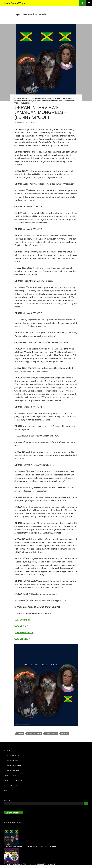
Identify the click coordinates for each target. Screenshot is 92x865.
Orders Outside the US (13, 780)
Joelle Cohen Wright (15, 3)
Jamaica (20, 733)
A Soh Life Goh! (13, 770)
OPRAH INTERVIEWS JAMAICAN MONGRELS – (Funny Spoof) (40, 112)
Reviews (44, 101)
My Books (8, 751)
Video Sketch (69, 101)
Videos (17, 103)
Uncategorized (55, 101)
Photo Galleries (11, 785)
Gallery (50, 99)
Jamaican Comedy (34, 733)
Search (7, 800)
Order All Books (11, 775)
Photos (36, 101)
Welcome (25, 103)
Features (42, 99)
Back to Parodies (22, 99)
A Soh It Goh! (12, 761)
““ (22, 619)
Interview (59, 99)
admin (35, 122)
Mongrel (64, 733)
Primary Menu (89, 3)
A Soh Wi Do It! (13, 756)
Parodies (28, 101)
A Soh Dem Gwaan (14, 766)
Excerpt (34, 99)
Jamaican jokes (51, 733)
